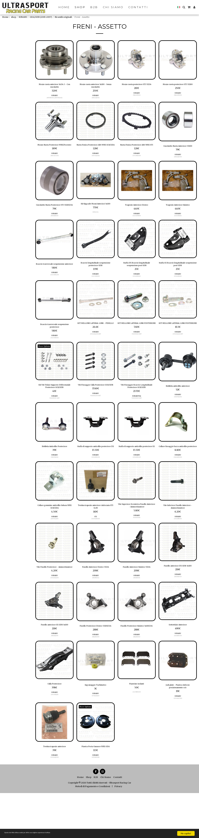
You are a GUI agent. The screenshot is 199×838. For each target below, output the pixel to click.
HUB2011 (95, 224)
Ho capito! (186, 833)
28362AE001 (95, 100)
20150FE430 (54, 733)
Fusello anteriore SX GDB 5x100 (55, 659)
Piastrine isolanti (137, 722)
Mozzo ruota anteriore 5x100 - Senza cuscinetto (96, 86)
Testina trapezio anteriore (54, 787)
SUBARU (23, 17)
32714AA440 (95, 734)
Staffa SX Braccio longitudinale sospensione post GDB (178, 277)
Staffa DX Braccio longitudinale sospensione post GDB (136, 277)
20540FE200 (95, 483)
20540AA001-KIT (95, 355)
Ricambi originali (63, 17)
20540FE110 (177, 291)
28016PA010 (54, 228)
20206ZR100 (95, 546)
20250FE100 (95, 291)
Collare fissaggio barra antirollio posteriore (177, 469)
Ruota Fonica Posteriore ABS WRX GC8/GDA (96, 149)
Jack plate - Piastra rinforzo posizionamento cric (177, 724)
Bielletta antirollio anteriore (178, 404)
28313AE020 (177, 609)
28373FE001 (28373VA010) (54, 100)
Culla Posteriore (54, 722)
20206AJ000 (54, 798)
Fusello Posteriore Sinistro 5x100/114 (137, 661)
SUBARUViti (136, 416)
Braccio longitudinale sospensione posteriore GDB (95, 277)
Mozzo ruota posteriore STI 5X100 (178, 86)
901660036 (136, 545)
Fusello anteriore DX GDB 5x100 (178, 595)
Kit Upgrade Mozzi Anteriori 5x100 (95, 213)
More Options (46, 364)
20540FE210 (136, 483)
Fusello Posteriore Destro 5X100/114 (95, 661)
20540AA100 (54, 610)
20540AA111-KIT (178, 355)
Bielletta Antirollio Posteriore (54, 467)
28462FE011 (136, 100)
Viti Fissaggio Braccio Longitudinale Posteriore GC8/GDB (137, 405)
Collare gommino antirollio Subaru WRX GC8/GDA (54, 533)
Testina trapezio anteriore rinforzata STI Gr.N (95, 533)
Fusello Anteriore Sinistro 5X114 (136, 597)
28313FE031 (136, 610)
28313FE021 (95, 610)
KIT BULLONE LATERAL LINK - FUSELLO (95, 341)
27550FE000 (136, 163)
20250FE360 (54, 356)
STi (95, 544)
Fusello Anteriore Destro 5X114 (95, 597)
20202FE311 (177, 224)
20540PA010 (177, 547)
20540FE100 (136, 291)
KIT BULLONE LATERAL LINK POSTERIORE (136, 341)
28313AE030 (54, 673)
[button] (183, 7)
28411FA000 (95, 674)
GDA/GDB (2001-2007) (41, 17)
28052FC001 (54, 163)
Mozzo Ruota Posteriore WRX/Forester (54, 149)
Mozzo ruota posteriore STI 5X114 (136, 86)
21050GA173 (54, 546)
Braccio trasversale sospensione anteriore (54, 278)
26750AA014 (95, 163)
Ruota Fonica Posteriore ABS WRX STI (137, 149)
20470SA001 (177, 416)
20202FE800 (136, 224)
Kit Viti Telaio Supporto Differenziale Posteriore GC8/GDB (54, 405)
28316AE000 (177, 164)
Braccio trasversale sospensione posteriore (54, 342)
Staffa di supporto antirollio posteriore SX (136, 469)
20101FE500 (177, 669)
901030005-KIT (54, 419)
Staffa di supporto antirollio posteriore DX (95, 469)
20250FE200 (54, 292)
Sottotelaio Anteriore (177, 658)
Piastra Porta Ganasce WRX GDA (95, 788)
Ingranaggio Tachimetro (95, 723)
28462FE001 (177, 100)
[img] (54, 60)
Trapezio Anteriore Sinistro (177, 212)
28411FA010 (136, 674)
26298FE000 (136, 731)
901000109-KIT (137, 419)
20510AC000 (177, 738)
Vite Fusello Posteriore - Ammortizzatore (54, 597)
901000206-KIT (96, 419)
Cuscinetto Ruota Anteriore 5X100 (177, 150)
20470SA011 (54, 479)
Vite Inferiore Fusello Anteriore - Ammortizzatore (178, 533)
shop (13, 17)
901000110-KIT (136, 355)
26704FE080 (95, 802)
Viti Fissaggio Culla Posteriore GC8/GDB (96, 405)
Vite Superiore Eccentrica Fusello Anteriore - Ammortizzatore (137, 532)
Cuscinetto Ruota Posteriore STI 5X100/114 (54, 214)
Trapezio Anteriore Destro (136, 212)
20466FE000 (178, 483)
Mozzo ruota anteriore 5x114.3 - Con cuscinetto (54, 86)
